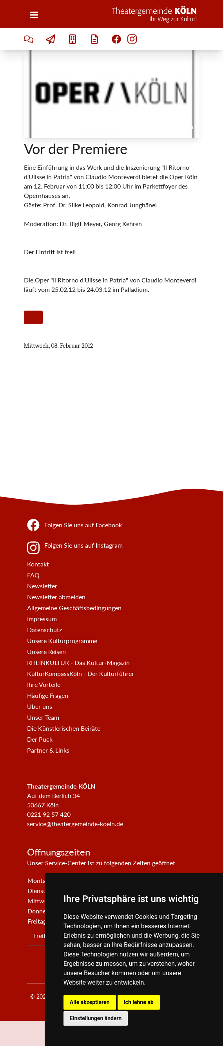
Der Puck (40, 739)
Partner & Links (48, 750)
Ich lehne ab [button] (139, 1002)
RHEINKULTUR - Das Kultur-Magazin (78, 662)
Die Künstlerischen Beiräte (63, 728)
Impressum (42, 618)
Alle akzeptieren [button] (90, 1002)
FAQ (33, 575)
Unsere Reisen (46, 651)
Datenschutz (44, 629)
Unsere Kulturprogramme (62, 640)
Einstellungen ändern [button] (96, 1018)
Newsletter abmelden (56, 596)
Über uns (39, 706)
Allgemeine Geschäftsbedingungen (74, 607)
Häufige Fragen (47, 695)
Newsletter (42, 585)
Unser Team (43, 717)
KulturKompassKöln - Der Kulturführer (80, 673)
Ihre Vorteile (43, 684)
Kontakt (38, 564)
